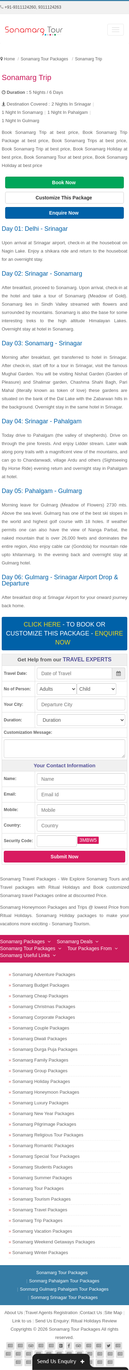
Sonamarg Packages (22, 941)
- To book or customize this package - (64, 633)
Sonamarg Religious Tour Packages (47, 1134)
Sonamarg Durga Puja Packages (44, 1049)
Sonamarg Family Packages (40, 1060)
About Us (13, 1312)
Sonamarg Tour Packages (27, 948)
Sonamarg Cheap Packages (40, 995)
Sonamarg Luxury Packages (40, 1102)
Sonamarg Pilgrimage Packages (44, 1124)
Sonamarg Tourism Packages (41, 1199)
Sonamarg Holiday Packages (41, 1081)
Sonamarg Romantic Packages (43, 1145)
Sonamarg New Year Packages (43, 1113)
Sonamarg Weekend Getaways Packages (53, 1241)
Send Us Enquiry (52, 1320)
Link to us (22, 1320)
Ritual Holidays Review (94, 1320)
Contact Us (91, 1312)
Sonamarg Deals (75, 941)
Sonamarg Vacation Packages (42, 1231)
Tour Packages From (89, 948)
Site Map (113, 1312)
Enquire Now (64, 213)
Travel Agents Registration (51, 1312)
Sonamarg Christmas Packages (43, 1006)
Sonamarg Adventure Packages (43, 974)
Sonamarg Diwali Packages (39, 1038)
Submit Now (64, 856)
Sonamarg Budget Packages (40, 985)
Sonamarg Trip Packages (37, 1220)
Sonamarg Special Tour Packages (46, 1156)
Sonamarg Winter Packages (40, 1252)
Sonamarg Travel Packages (39, 1209)
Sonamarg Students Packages (42, 1167)
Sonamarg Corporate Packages (43, 1017)
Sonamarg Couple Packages (40, 1028)
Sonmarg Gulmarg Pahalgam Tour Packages (64, 1289)
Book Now (64, 182)
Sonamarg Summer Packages (42, 1177)
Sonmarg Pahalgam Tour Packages (64, 1280)
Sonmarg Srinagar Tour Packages (64, 1297)
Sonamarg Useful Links (25, 955)
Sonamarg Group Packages (39, 1070)
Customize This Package (64, 197)
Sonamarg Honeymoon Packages (45, 1092)
